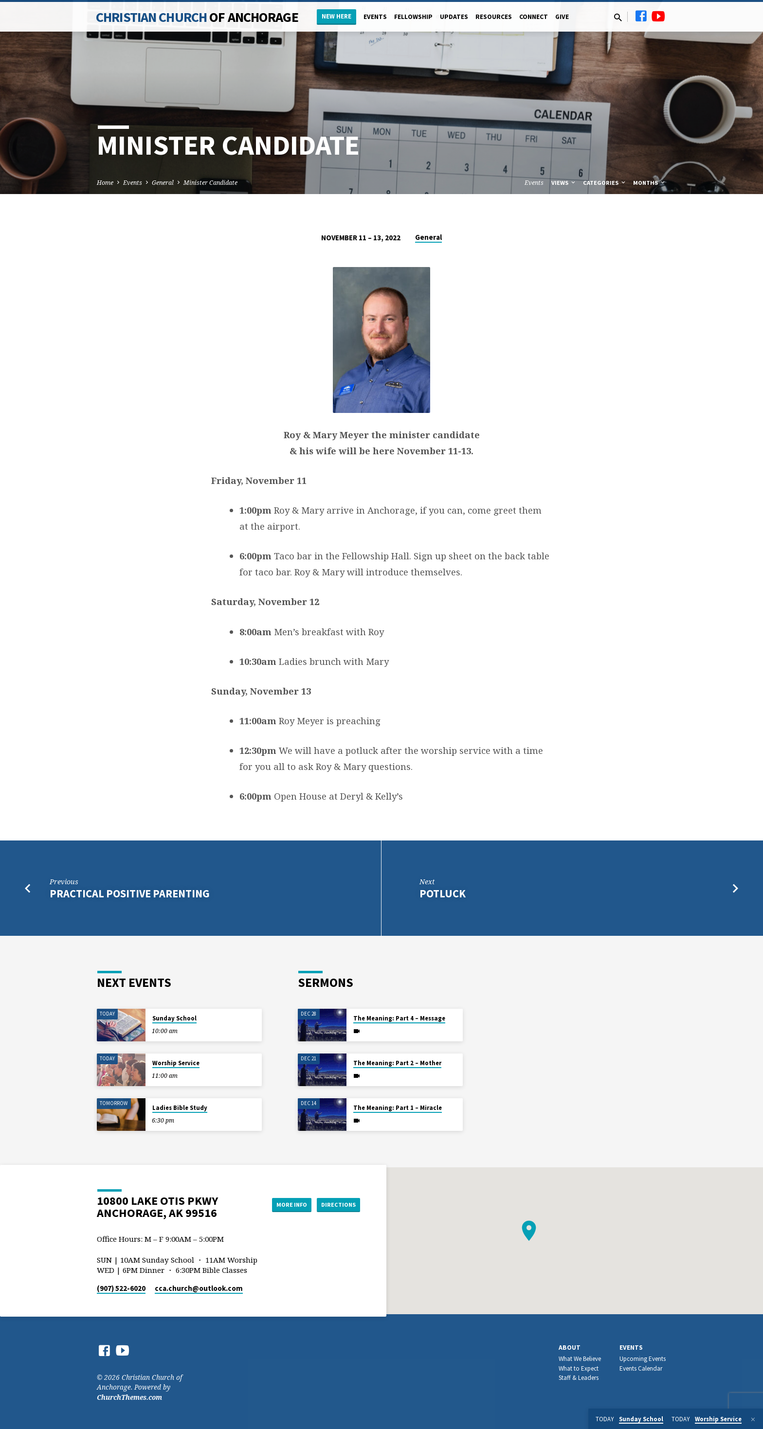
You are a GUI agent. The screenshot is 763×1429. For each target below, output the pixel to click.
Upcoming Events (642, 1359)
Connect (533, 17)
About (570, 1347)
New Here (336, 16)
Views (564, 182)
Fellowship (413, 17)
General (163, 183)
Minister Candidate (210, 183)
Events (375, 17)
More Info (281, 1204)
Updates (454, 17)
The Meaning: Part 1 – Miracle (397, 1108)
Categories (605, 182)
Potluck (442, 893)
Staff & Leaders (579, 1378)
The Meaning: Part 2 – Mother (397, 1063)
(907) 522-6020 (121, 1288)
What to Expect (579, 1368)
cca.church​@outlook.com (199, 1288)
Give (562, 17)
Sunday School (174, 1018)
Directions (336, 1204)
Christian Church (197, 17)
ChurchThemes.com (129, 1397)
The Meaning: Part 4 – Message (399, 1018)
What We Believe (580, 1359)
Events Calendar (640, 1368)
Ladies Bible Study (179, 1108)
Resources (493, 17)
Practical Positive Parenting (130, 893)
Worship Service (176, 1063)
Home (105, 183)
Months (649, 182)
